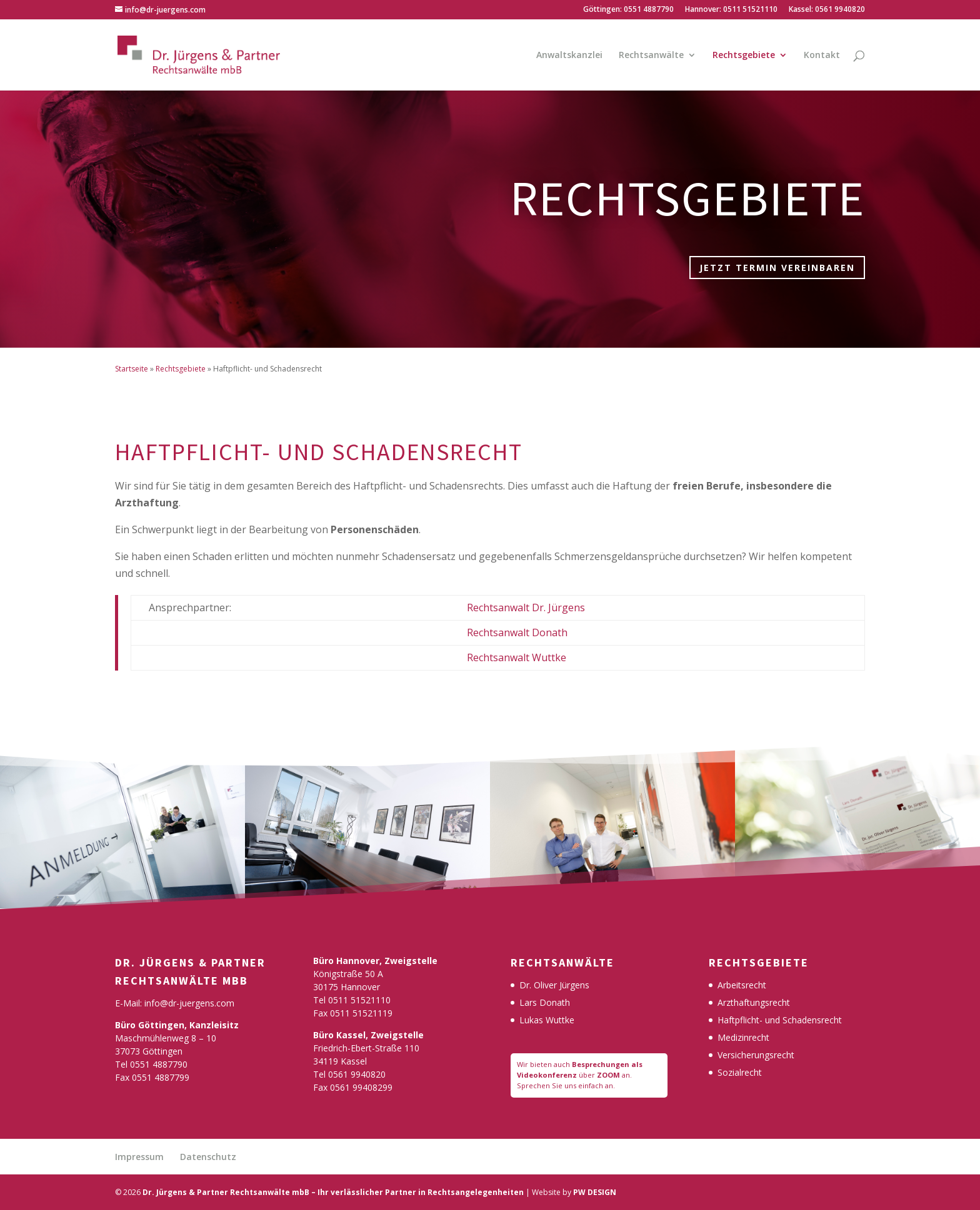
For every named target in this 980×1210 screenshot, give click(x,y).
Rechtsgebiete (743, 56)
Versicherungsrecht (756, 1055)
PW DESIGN (594, 1192)
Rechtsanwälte (651, 56)
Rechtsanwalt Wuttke (516, 657)
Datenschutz (208, 1157)
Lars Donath (544, 1002)
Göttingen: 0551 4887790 (628, 10)
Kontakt (822, 56)
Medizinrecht (743, 1037)
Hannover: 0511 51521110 (731, 10)
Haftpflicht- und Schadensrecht (780, 1020)
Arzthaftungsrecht (754, 1002)
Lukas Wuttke (546, 1020)
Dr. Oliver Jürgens (554, 985)
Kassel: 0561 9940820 (827, 10)
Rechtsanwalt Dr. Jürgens (526, 607)
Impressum (139, 1157)
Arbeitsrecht (742, 985)
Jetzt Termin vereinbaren (777, 267)
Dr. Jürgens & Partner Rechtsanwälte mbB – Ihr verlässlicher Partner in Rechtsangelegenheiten (333, 1192)
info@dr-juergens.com (189, 1003)
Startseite (131, 368)
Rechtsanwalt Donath (517, 632)
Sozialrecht (740, 1072)
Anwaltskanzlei (569, 56)
